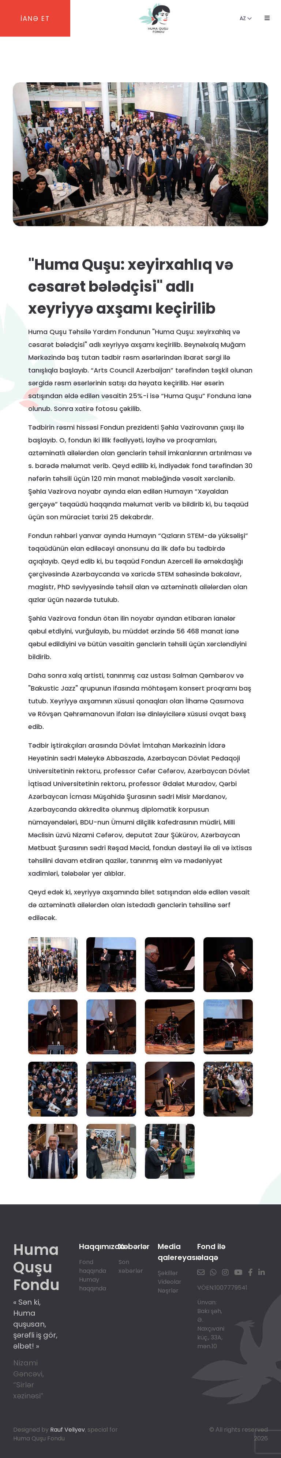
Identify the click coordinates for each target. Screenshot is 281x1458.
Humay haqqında (92, 1284)
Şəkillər (168, 1273)
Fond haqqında (92, 1266)
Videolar (169, 1282)
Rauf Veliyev (67, 1429)
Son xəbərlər (131, 1266)
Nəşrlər (168, 1290)
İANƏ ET (35, 18)
